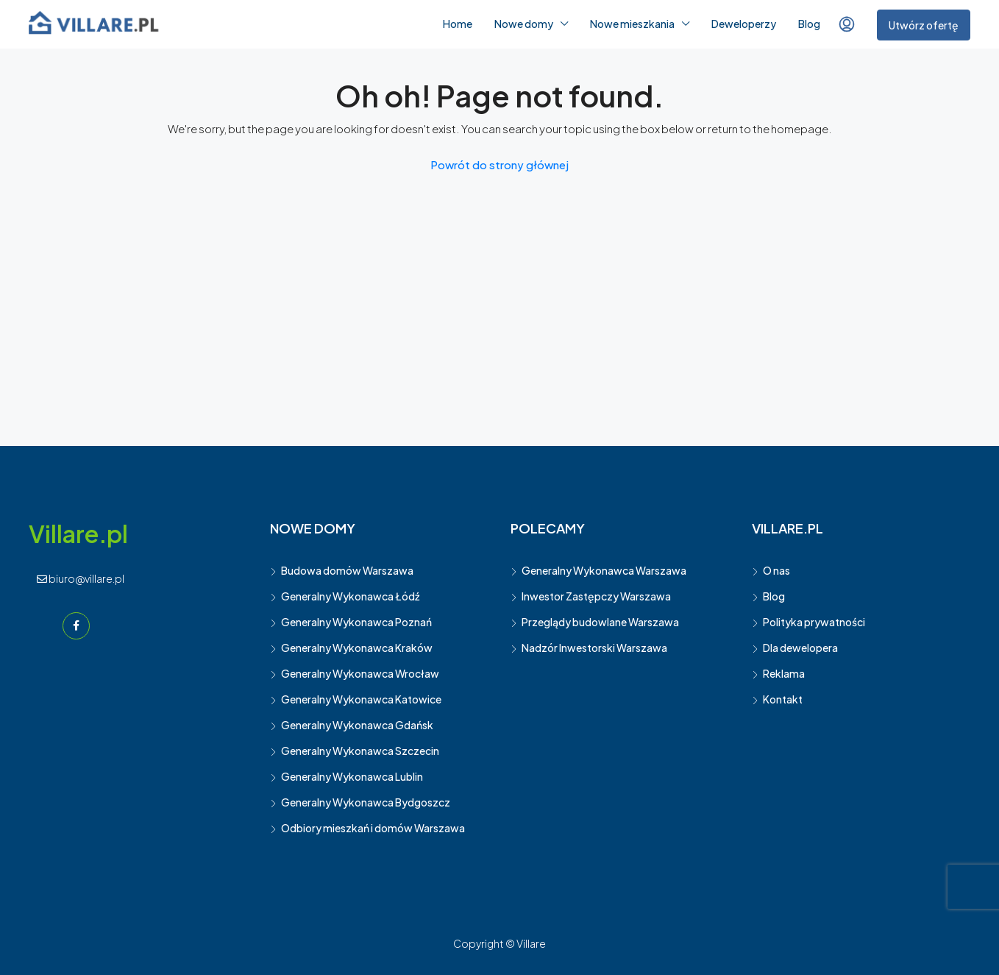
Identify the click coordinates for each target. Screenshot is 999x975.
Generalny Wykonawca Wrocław (360, 673)
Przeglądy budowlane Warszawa (600, 621)
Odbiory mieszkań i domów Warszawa (373, 827)
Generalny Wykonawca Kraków (357, 647)
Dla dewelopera (800, 647)
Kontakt (783, 699)
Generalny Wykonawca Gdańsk (357, 724)
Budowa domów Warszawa (347, 570)
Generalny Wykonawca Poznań (356, 621)
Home (457, 23)
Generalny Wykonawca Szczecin (360, 750)
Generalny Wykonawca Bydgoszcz (365, 802)
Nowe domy (523, 23)
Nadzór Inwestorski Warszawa (594, 647)
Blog (809, 23)
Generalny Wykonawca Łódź (350, 596)
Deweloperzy (743, 23)
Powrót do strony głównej (499, 164)
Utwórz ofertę (924, 25)
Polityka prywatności (814, 621)
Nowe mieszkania (632, 23)
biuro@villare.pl (80, 578)
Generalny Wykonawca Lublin (352, 776)
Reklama (784, 673)
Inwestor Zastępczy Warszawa (596, 596)
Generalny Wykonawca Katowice (361, 699)
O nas (776, 570)
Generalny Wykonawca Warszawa (604, 570)
